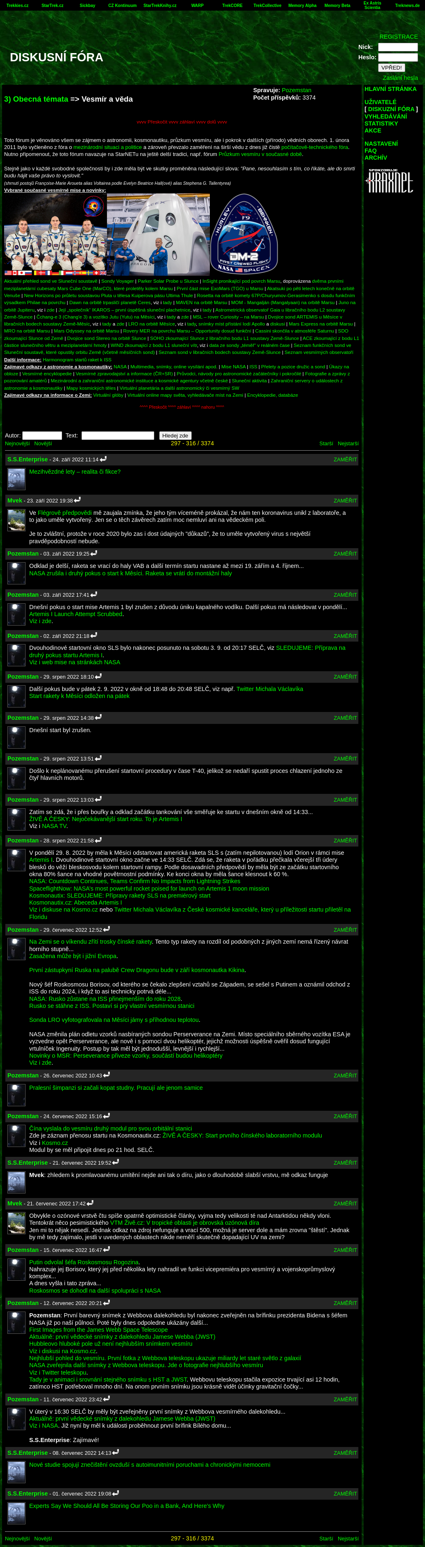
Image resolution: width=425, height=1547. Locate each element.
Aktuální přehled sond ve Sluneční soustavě (51, 281)
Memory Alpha (302, 5)
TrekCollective (267, 5)
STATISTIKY (381, 123)
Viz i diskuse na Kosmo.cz (63, 909)
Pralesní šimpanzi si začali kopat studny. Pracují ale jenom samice (116, 1087)
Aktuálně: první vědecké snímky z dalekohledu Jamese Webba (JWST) (122, 1336)
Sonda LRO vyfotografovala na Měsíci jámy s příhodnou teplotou (114, 1020)
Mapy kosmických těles (91, 388)
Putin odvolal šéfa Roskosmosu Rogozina (84, 1262)
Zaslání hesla (400, 77)
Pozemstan (296, 90)
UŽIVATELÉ (381, 102)
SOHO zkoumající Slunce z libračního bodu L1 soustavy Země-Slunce (224, 338)
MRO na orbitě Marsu (27, 330)
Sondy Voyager (117, 281)
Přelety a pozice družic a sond (294, 366)
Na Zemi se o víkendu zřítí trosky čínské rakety (90, 941)
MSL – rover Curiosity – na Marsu (228, 316)
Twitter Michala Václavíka (270, 689)
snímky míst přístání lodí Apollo (232, 323)
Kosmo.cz (55, 1143)
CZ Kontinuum (122, 5)
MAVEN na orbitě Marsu (202, 302)
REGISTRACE (398, 36)
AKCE (373, 130)
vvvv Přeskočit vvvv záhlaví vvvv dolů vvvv (182, 121)
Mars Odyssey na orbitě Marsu (86, 330)
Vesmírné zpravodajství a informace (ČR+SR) (124, 373)
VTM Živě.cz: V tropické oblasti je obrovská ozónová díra (184, 1222)
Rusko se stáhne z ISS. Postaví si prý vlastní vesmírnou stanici (112, 1006)
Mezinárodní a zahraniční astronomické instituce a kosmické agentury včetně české (139, 380)
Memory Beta (338, 5)
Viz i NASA (43, 1425)
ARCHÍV (376, 157)
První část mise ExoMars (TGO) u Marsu (220, 288)
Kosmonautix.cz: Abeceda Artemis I (75, 902)
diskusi (277, 323)
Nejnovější (17, 443)
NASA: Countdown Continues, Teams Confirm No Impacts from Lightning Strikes (134, 881)
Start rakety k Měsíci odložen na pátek (79, 696)
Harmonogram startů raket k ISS (77, 359)
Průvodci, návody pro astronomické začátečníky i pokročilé (239, 373)
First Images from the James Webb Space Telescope (98, 1329)
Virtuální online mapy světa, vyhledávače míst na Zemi (186, 395)
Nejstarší (348, 443)
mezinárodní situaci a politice (108, 147)
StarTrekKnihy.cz (160, 5)
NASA (120, 366)
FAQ (371, 150)
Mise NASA (233, 366)
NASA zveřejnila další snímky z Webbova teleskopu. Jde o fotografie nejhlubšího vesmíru (146, 1365)
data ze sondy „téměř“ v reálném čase (249, 345)
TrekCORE (232, 5)
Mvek (14, 500)
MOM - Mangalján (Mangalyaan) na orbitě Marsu (282, 302)
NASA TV (54, 826)
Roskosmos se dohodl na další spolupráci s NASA (95, 1290)
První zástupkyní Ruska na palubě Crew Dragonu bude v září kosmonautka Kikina (136, 970)
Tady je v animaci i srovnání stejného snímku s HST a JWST (108, 1379)
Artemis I (41, 859)
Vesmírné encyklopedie (47, 373)
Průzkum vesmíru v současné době (260, 154)
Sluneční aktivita (249, 380)
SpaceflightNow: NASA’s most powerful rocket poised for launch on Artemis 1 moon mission (149, 888)
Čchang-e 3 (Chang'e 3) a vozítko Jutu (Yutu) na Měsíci (96, 316)
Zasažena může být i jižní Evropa (72, 956)
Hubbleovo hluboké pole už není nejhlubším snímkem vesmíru (111, 1343)
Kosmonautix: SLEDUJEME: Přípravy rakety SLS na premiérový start (120, 895)
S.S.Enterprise (27, 459)
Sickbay (87, 5)
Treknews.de (407, 5)
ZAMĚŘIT (345, 459)
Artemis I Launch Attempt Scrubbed (75, 614)
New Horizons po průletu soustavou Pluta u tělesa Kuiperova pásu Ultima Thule (108, 295)
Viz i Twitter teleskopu (57, 1372)
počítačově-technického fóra (314, 147)
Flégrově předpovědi (65, 512)
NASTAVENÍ (381, 143)
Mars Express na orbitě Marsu (321, 323)
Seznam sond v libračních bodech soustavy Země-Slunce (220, 352)
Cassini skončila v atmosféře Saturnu (294, 330)
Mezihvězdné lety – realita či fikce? (75, 471)
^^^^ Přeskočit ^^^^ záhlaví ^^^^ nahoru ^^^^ (181, 407)
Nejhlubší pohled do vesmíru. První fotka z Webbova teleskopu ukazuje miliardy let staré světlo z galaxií (165, 1358)
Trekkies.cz (17, 5)
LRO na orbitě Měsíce (151, 323)
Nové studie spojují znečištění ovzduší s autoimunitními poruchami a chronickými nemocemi (149, 1464)
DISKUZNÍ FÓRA (391, 109)
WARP (197, 5)
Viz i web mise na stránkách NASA (74, 662)
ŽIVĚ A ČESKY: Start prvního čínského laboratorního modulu (242, 1135)
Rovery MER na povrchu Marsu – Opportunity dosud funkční (187, 330)
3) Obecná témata (36, 99)
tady (167, 302)
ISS (254, 366)
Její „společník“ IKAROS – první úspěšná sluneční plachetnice (124, 309)
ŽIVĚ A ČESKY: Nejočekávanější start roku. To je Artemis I (105, 819)
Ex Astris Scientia (372, 5)
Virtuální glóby (108, 395)
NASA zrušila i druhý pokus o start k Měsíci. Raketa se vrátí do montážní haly (130, 573)
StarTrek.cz (52, 5)
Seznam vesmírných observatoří (319, 352)
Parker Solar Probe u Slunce (168, 281)
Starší (326, 443)
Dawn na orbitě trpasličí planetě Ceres (110, 302)
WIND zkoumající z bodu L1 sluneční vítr (154, 345)
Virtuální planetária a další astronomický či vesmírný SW (179, 388)
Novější (43, 443)
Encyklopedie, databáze (272, 395)
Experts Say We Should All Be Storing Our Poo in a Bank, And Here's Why (126, 1506)
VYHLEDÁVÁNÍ (386, 116)
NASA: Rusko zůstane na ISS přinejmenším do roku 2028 (105, 999)
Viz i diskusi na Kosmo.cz (62, 1351)
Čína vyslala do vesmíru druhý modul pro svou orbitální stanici (110, 1128)
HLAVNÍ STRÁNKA (391, 89)
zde (51, 309)
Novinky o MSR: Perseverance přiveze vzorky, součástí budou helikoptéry (126, 1055)
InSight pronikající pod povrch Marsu (241, 281)
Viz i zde (40, 621)
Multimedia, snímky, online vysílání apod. (174, 366)
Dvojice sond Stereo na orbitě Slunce (106, 338)
